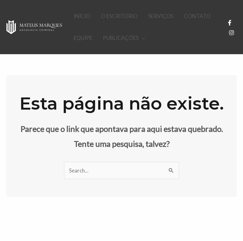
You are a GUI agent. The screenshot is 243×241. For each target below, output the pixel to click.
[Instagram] (231, 32)
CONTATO (197, 16)
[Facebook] (229, 23)
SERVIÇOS (160, 16)
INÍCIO (82, 16)
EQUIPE (83, 38)
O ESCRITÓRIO (119, 16)
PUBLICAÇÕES (121, 38)
